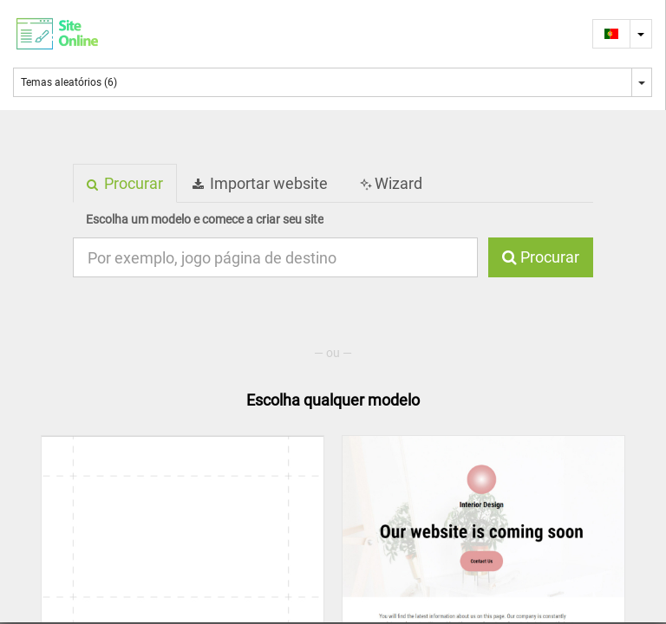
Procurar (540, 257)
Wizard (389, 183)
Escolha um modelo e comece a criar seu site (204, 219)
